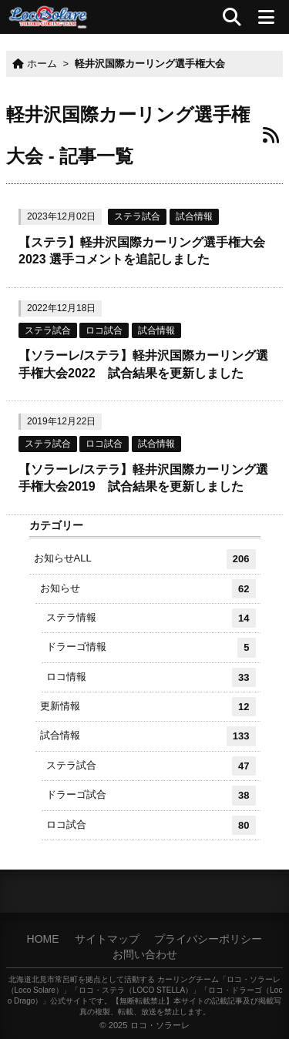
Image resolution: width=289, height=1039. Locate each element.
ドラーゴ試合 (151, 795)
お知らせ (148, 588)
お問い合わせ (145, 954)
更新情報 (148, 706)
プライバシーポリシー (208, 939)
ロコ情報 (151, 677)
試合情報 (194, 216)
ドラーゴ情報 (151, 647)
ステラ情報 (151, 618)
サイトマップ (107, 939)
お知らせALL (145, 558)
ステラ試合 (137, 216)
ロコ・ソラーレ (160, 1025)
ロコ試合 (104, 330)
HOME (43, 939)
